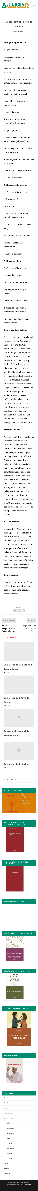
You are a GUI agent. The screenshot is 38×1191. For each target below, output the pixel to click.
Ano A (6, 1098)
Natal (8, 1138)
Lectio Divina (19, 31)
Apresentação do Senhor (16, 764)
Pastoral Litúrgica (19, 1182)
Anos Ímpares (11, 1128)
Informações (8, 1113)
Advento (9, 1123)
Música (6, 1168)
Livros (6, 1163)
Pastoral (7, 1173)
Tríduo (9, 1158)
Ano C (6, 1108)
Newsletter (27, 1185)
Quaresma (10, 1148)
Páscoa (9, 1143)
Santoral (10, 1153)
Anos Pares (10, 1133)
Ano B (6, 1103)
